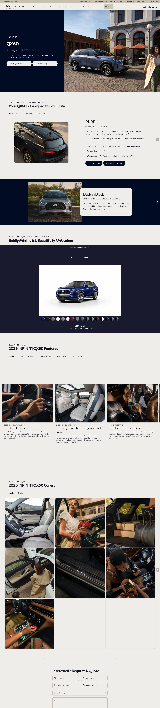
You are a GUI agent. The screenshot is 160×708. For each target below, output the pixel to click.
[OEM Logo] (8, 7)
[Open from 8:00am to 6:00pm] (134, 1)
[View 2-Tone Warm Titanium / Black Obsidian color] (92, 319)
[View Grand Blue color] (43, 319)
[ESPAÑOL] (15, 1)
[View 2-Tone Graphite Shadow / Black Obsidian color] (87, 319)
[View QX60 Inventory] (19, 63)
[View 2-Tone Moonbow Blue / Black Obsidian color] (117, 319)
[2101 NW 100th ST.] (152, 1)
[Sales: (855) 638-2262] (115, 1)
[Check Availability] (93, 163)
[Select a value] (80, 693)
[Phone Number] (65, 685)
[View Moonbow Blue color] (82, 319)
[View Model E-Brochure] (114, 163)
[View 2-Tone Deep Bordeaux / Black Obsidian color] (97, 319)
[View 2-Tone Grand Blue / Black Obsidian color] (107, 319)
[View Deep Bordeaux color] (72, 319)
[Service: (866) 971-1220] (86, 1)
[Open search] (135, 6)
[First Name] (65, 678)
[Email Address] (94, 685)
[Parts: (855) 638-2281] (101, 1)
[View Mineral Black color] (48, 319)
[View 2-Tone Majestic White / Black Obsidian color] (102, 319)
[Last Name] (94, 678)
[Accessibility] (5, 1)
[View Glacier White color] (58, 319)
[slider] (80, 290)
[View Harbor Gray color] (77, 319)
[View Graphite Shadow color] (53, 319)
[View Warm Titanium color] (63, 319)
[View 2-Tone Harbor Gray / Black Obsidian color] (112, 319)
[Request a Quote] (45, 63)
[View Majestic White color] (68, 319)
